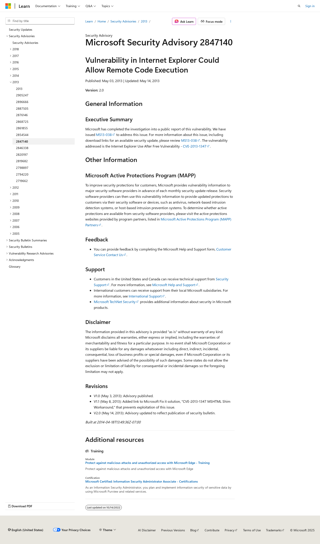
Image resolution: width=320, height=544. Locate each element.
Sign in (310, 6)
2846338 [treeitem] (22, 148)
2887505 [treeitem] (22, 108)
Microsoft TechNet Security (115, 301)
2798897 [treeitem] (22, 168)
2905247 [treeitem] (22, 95)
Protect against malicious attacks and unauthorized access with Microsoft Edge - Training (147, 463)
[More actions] (231, 21)
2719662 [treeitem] (22, 181)
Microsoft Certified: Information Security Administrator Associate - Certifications (141, 481)
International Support (145, 296)
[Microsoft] (8, 6)
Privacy (229, 530)
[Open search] (299, 6)
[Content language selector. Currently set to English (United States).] (25, 530)
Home (102, 21)
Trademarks (274, 530)
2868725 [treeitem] (22, 121)
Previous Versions (173, 530)
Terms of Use (252, 530)
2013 (144, 21)
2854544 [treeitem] (22, 135)
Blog (193, 530)
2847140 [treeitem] (22, 141)
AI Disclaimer (147, 530)
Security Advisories (123, 21)
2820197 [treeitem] (22, 154)
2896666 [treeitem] (22, 102)
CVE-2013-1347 (194, 146)
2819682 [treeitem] (22, 161)
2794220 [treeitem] (22, 174)
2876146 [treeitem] (22, 115)
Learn (89, 21)
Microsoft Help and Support (173, 284)
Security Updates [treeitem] (20, 29)
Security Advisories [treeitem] (25, 42)
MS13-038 (104, 134)
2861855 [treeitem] (22, 128)
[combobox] (40, 20)
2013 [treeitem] (19, 89)
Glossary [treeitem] (14, 266)
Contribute (212, 530)
